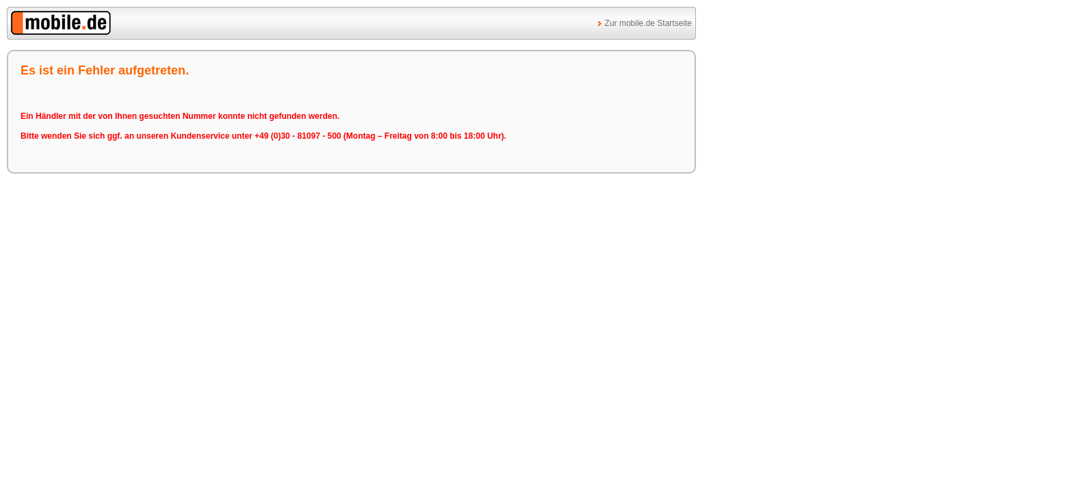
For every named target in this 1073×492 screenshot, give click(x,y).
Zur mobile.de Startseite (648, 23)
